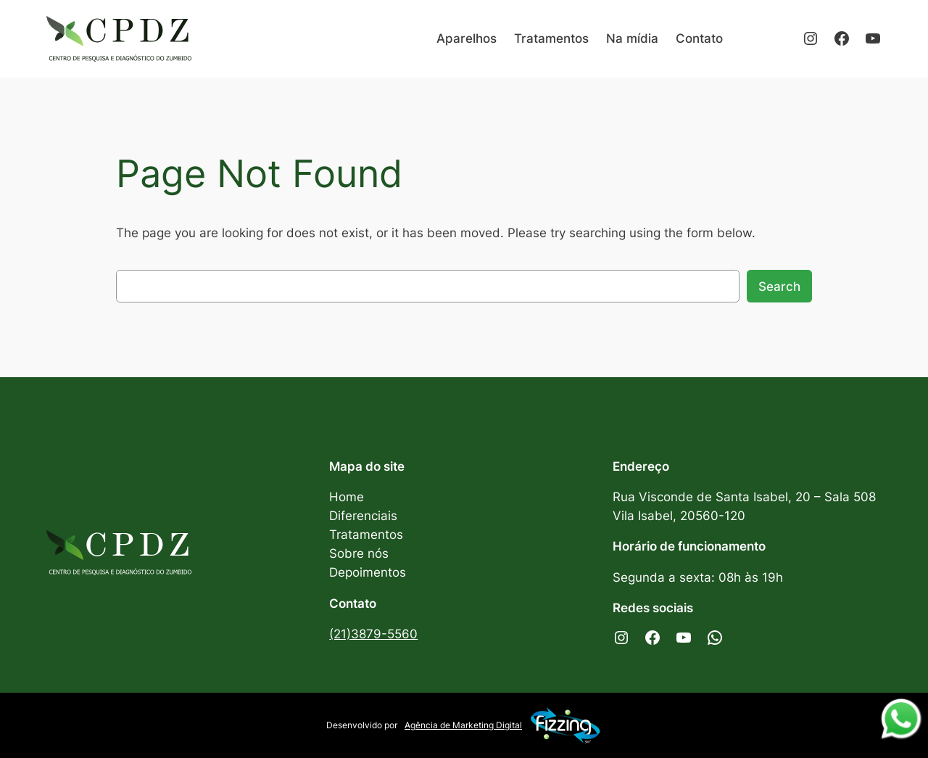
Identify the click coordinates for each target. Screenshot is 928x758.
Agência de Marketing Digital (503, 725)
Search (779, 286)
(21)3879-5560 (373, 634)
